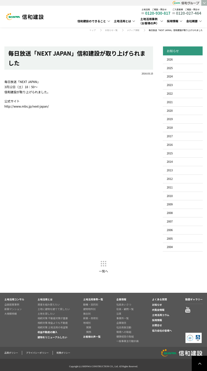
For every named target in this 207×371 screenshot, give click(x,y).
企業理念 (121, 323)
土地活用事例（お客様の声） (149, 21)
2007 (170, 221)
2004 (170, 247)
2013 (170, 170)
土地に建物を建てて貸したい (54, 309)
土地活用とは (122, 21)
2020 (170, 110)
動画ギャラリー (194, 299)
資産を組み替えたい (49, 304)
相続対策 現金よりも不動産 (53, 323)
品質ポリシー (11, 352)
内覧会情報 (158, 310)
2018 (170, 127)
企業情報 (121, 299)
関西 (88, 332)
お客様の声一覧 (91, 336)
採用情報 (172, 21)
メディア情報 (133, 30)
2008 (170, 213)
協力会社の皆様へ (162, 330)
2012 (170, 179)
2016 (170, 145)
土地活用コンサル (14, 299)
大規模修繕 (10, 313)
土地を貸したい (46, 313)
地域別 (87, 323)
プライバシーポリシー (37, 352)
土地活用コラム (160, 315)
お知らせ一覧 (111, 30)
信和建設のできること (91, 21)
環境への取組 (123, 332)
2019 (170, 119)
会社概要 (192, 21)
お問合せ (157, 325)
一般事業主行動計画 (127, 341)
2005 (170, 238)
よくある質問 (159, 299)
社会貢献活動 (123, 327)
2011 (170, 187)
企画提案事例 (11, 304)
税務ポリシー (63, 352)
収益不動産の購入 (47, 332)
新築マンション (13, 309)
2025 (170, 68)
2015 (170, 153)
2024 (170, 76)
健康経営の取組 (125, 336)
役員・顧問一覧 (125, 309)
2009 (170, 204)
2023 (170, 85)
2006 (170, 230)
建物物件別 (89, 309)
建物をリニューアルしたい (52, 337)
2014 (170, 162)
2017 (170, 136)
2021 (170, 102)
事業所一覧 (122, 318)
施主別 (87, 313)
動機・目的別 (90, 304)
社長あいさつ (123, 304)
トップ (92, 30)
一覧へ (103, 271)
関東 (88, 327)
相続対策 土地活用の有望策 (53, 327)
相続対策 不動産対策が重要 (53, 318)
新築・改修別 (90, 318)
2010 (170, 196)
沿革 (118, 313)
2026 (170, 59)
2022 (170, 93)
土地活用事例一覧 (93, 299)
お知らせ (157, 304)
